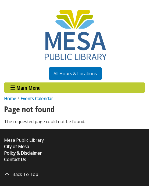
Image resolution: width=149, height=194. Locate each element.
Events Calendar (36, 99)
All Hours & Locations (75, 74)
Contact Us (15, 159)
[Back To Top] (74, 174)
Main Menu (25, 87)
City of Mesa (16, 147)
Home (10, 99)
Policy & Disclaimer (23, 153)
